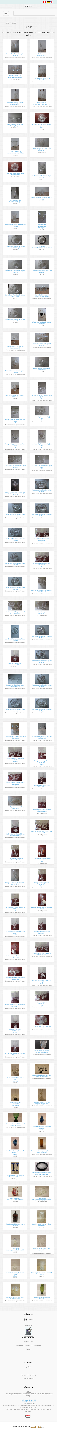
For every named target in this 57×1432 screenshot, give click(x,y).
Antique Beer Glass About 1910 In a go (15, 1030)
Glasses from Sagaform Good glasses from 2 (41, 1051)
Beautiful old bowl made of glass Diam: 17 (42, 271)
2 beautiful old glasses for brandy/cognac (15, 125)
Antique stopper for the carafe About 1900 (15, 956)
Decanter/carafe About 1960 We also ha (15, 1103)
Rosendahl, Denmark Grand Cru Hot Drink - (42, 295)
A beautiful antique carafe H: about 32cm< (15, 103)
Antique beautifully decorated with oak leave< (15, 612)
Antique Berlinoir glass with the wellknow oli (42, 737)
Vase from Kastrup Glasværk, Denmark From (42, 1127)
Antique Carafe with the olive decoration (42, 1027)
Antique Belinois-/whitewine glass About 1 (15, 759)
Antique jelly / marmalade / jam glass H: (42, 396)
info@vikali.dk (28, 1378)
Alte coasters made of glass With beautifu (15, 174)
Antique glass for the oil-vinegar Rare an (15, 493)
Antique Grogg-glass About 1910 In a (41, 1003)
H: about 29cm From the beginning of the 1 (42, 103)
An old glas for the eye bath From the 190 (41, 369)
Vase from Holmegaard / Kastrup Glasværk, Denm (41, 1151)
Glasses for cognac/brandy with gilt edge (15, 371)
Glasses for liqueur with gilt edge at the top (42, 344)
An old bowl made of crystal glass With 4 (41, 198)
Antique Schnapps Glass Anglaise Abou (41, 762)
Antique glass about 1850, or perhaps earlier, (42, 810)
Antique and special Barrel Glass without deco (15, 1054)
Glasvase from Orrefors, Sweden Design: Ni (15, 396)
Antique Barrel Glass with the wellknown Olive (15, 834)
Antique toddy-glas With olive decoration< (15, 76)
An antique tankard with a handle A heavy (15, 1079)
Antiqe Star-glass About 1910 (41, 612)
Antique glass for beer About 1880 (15, 664)
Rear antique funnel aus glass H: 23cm (15, 54)
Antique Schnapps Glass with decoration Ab (42, 859)
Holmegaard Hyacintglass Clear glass (42, 226)
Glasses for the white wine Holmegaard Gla (15, 347)
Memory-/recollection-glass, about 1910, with (15, 1298)
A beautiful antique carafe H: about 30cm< (42, 54)
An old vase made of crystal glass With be (41, 176)
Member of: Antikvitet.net (28, 1331)
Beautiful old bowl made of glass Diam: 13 (15, 271)
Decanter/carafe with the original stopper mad (42, 1103)
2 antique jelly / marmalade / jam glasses (15, 466)
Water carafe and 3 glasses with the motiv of (15, 1005)
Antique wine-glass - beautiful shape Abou (15, 908)
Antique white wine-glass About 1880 (42, 786)
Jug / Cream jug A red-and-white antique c (15, 1199)
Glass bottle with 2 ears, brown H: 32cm (15, 1224)
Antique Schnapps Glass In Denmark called (15, 859)
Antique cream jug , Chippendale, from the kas (41, 591)
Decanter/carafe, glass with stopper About (15, 1274)
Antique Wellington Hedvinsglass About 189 (41, 832)
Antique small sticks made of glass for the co (15, 685)
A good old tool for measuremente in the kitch (15, 152)
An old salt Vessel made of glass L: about (42, 490)
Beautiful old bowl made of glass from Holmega (15, 247)
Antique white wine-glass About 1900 (42, 932)
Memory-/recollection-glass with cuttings (41, 1273)
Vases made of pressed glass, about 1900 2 (42, 1249)
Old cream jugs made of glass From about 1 (42, 149)
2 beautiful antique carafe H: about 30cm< (42, 79)
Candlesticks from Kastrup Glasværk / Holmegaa (15, 1176)
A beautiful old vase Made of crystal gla (15, 201)
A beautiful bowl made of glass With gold (41, 322)
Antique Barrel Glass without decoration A (42, 540)
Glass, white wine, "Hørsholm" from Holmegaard (41, 1075)
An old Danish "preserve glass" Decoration (41, 1224)
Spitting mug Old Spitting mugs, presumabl (41, 1199)
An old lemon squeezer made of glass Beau (42, 125)
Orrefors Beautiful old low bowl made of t (42, 247)
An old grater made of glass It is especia (15, 807)
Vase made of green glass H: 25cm (42, 1298)
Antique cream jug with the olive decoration (15, 737)
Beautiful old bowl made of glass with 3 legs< (15, 295)
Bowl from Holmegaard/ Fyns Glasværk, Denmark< (41, 1173)
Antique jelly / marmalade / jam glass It (42, 418)
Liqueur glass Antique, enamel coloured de (15, 1249)
